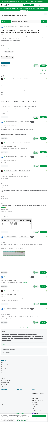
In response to (8, 125)
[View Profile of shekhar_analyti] (9, 26)
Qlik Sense (3, 366)
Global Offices (19, 406)
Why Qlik (3, 386)
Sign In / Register (42, 5)
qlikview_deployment (6, 336)
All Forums (12, 14)
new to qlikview (7, 48)
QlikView (18, 14)
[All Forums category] (2, 352)
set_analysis (20, 338)
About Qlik (18, 392)
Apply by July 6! (24, 10)
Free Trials (3, 396)
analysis (4, 340)
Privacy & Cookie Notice (37, 400)
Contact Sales (19, 408)
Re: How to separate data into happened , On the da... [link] (14, 15)
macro (31, 338)
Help (36, 5)
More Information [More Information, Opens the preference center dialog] (39, 418)
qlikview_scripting (21, 334)
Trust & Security (19, 396)
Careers (18, 402)
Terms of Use (35, 404)
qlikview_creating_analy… (17, 336)
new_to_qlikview (16, 48)
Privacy (17, 400)
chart (33, 336)
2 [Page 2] (44, 73)
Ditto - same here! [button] (5, 62)
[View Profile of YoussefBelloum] (9, 78)
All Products (3, 362)
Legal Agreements (36, 406)
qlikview (25, 336)
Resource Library (4, 392)
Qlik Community (4, 14)
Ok (39, 416)
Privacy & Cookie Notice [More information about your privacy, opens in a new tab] (21, 420)
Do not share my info (37, 410)
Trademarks (34, 402)
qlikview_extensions (38, 338)
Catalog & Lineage (5, 382)
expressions (26, 338)
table (15, 338)
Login (18, 1)
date (9, 338)
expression (4, 338)
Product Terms (35, 408)
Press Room (19, 394)
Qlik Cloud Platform (5, 364)
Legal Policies (35, 398)
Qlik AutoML (3, 368)
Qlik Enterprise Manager (6, 380)
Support (2, 404)
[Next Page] (46, 73)
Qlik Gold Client (4, 384)
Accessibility (19, 398)
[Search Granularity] (6, 21)
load (12, 338)
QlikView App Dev (9, 51)
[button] (46, 26)
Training (2, 402)
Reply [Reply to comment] (43, 117)
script (29, 336)
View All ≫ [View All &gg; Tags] (4, 344)
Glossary (3, 400)
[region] (24, 417)
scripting (8, 340)
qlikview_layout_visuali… (31, 334)
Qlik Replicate (4, 373)
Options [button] (45, 14)
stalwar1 (3, 207)
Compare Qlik (4, 398)
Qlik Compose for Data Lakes (7, 375)
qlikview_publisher (39, 336)
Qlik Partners (3, 394)
